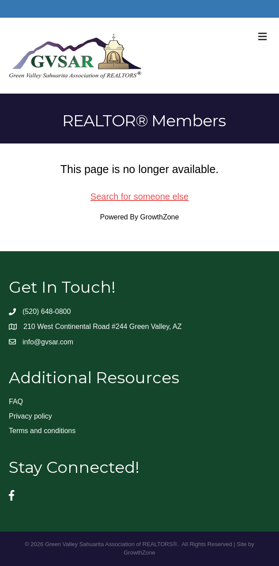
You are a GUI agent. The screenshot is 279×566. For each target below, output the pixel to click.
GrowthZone (159, 217)
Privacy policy (30, 416)
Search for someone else (139, 196)
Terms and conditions (42, 430)
